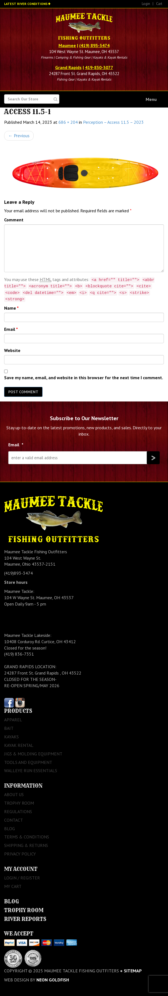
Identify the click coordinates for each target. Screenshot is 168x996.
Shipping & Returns (26, 845)
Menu (151, 99)
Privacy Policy (20, 854)
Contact (13, 820)
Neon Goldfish (52, 980)
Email (11, 329)
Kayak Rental (18, 745)
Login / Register (22, 878)
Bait (9, 728)
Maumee (67, 45)
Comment (13, 219)
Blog (9, 828)
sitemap (133, 970)
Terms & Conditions (26, 837)
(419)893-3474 (18, 573)
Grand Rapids (68, 67)
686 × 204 (68, 122)
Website (12, 350)
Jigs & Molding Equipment (33, 753)
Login (146, 3)
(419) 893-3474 (94, 45)
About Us (14, 794)
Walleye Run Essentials (30, 770)
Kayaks (11, 736)
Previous (19, 135)
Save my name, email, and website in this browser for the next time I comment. (83, 377)
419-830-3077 (99, 67)
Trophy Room (19, 803)
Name (11, 308)
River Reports (25, 919)
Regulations (18, 811)
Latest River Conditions (25, 4)
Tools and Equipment (28, 762)
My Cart (13, 886)
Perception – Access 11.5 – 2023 (113, 122)
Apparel (13, 719)
